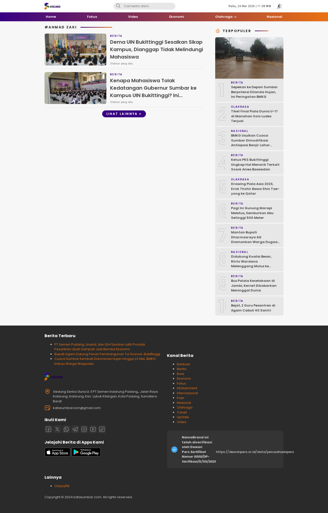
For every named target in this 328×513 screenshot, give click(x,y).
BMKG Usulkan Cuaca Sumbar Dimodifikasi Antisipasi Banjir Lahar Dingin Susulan (250, 142)
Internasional (187, 393)
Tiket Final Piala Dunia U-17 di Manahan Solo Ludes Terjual (254, 116)
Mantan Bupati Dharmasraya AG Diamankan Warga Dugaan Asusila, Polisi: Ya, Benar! (255, 239)
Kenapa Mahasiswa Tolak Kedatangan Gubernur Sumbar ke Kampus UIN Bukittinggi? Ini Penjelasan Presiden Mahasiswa (153, 91)
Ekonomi (184, 378)
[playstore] (86, 455)
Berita (181, 369)
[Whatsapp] (66, 429)
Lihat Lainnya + (124, 114)
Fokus (181, 383)
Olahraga (184, 407)
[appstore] (57, 455)
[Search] (118, 6)
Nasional (184, 402)
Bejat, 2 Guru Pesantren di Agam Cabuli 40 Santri (253, 308)
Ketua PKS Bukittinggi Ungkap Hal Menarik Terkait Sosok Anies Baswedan (255, 164)
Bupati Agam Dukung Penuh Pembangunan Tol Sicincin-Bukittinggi (107, 354)
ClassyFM (61, 486)
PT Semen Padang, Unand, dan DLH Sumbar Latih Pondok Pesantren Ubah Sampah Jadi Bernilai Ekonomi (99, 347)
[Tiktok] (102, 429)
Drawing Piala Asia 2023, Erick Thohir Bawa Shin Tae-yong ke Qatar (255, 189)
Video (182, 422)
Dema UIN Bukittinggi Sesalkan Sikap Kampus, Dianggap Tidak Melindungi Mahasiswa (156, 49)
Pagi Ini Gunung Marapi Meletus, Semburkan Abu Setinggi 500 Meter (252, 213)
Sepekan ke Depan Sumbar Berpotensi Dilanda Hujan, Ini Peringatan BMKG (254, 92)
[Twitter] (57, 429)
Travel (182, 412)
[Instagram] (84, 429)
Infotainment (187, 388)
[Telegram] (75, 429)
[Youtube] (93, 429)
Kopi (180, 397)
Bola (180, 373)
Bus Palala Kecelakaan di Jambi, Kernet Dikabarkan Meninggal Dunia (254, 285)
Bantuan (183, 364)
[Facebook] (48, 429)
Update (183, 417)
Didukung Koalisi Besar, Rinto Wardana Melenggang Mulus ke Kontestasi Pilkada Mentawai (251, 266)
